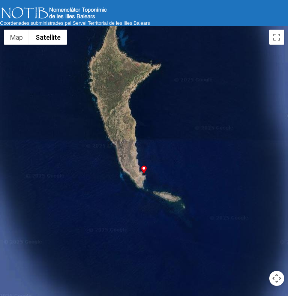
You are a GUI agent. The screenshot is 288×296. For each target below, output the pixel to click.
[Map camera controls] (276, 278)
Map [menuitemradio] (16, 37)
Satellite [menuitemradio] (48, 37)
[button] (144, 169)
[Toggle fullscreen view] (276, 37)
